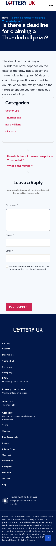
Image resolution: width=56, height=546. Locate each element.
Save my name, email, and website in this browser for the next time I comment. (29, 268)
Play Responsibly (9, 437)
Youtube (6, 478)
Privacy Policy (8, 449)
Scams (5, 443)
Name (10, 235)
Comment (12, 205)
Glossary (7, 412)
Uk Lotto (10, 131)
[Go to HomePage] (20, 3)
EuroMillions (7, 355)
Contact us (7, 460)
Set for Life (12, 110)
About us (7, 401)
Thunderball (13, 117)
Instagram (6, 466)
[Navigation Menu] (51, 5)
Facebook (6, 472)
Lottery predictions (13, 389)
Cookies (5, 431)
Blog (4, 484)
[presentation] (28, 282)
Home (5, 17)
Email (9, 250)
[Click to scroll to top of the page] (48, 538)
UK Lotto (6, 349)
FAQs (5, 378)
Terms (5, 425)
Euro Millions (13, 124)
